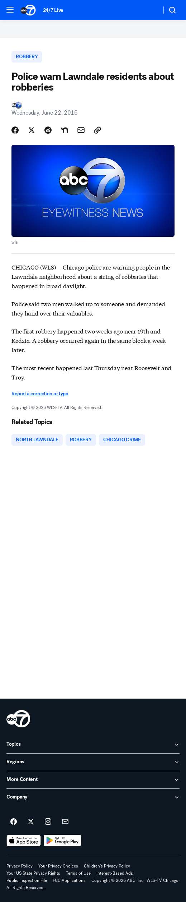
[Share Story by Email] (81, 130)
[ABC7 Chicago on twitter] (31, 822)
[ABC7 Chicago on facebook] (13, 822)
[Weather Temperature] (150, 10)
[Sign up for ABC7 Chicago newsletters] (65, 822)
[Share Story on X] (31, 130)
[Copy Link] (97, 130)
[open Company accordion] (93, 797)
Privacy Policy (19, 866)
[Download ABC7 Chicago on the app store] (23, 840)
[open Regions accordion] (93, 762)
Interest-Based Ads (114, 873)
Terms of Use (78, 873)
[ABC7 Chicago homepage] (28, 10)
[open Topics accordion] (93, 744)
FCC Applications (69, 880)
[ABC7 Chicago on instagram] (48, 822)
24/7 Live (53, 10)
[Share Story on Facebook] (15, 130)
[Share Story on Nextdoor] (64, 130)
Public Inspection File (26, 880)
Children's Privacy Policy (107, 866)
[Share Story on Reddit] (48, 130)
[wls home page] (18, 718)
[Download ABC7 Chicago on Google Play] (62, 840)
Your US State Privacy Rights (33, 873)
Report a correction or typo (39, 393)
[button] (10, 10)
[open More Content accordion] (93, 780)
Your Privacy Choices (58, 866)
